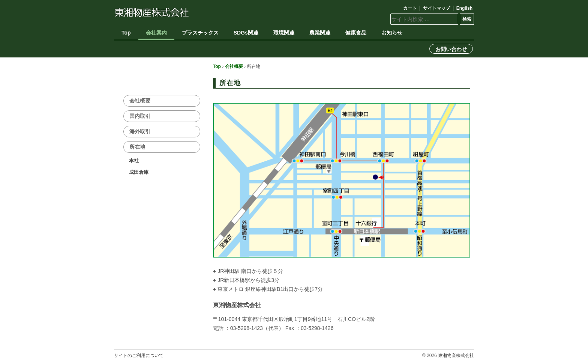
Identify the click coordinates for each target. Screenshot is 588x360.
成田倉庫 (138, 172)
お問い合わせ (451, 49)
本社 (134, 160)
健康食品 (355, 33)
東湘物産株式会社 (456, 355)
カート (410, 8)
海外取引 (139, 131)
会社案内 (156, 33)
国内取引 (139, 116)
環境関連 (283, 33)
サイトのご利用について (139, 355)
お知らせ (391, 33)
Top (126, 33)
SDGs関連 (246, 33)
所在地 (137, 147)
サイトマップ (436, 8)
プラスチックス (200, 33)
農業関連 (319, 33)
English (464, 8)
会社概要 (234, 66)
